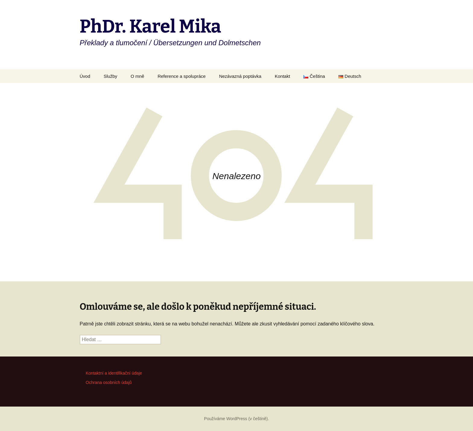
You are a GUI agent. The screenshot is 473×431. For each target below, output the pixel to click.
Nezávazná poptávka (240, 76)
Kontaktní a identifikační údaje (114, 373)
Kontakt (282, 76)
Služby (110, 76)
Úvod (85, 76)
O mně (137, 76)
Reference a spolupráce (181, 76)
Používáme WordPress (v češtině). (236, 418)
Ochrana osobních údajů (109, 382)
